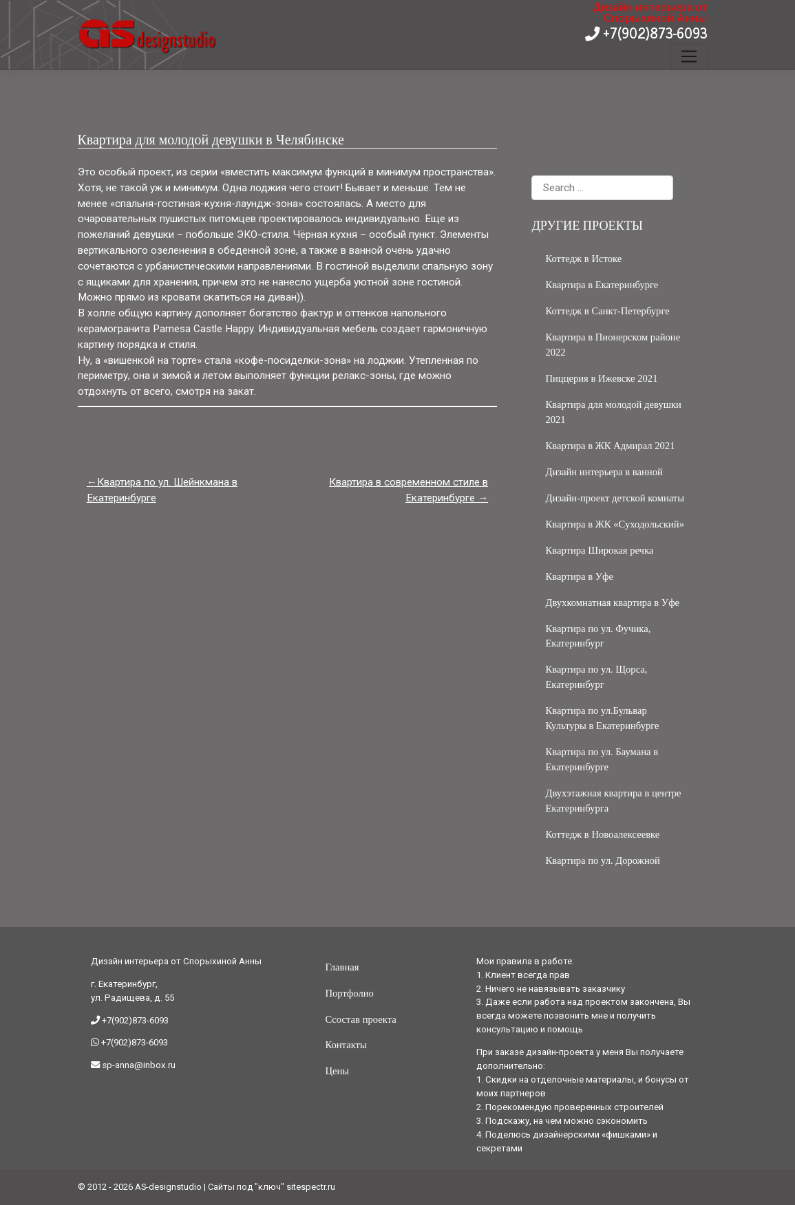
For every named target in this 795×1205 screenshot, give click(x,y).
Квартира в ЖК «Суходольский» (614, 524)
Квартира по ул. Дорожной (602, 860)
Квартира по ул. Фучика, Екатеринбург (597, 636)
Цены (337, 1070)
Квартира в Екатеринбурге (601, 284)
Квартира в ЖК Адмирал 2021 (610, 445)
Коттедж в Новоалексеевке (602, 834)
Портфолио (349, 993)
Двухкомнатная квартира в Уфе (612, 602)
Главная (342, 967)
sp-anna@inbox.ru (138, 1065)
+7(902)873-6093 (654, 32)
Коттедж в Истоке (583, 258)
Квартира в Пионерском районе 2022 (612, 345)
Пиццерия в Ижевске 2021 (601, 378)
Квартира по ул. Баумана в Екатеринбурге (601, 759)
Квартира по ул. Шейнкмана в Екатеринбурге (162, 490)
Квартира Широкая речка (599, 550)
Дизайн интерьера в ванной (603, 471)
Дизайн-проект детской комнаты (614, 497)
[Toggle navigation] (688, 56)
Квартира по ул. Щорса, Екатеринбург (596, 677)
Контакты (345, 1044)
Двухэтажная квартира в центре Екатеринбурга (613, 801)
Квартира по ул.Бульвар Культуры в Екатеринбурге (602, 718)
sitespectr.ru (310, 1187)
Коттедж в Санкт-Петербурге (607, 310)
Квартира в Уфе (579, 576)
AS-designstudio (168, 1187)
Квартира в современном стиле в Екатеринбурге (408, 490)
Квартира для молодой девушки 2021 (613, 412)
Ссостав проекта (360, 1019)
